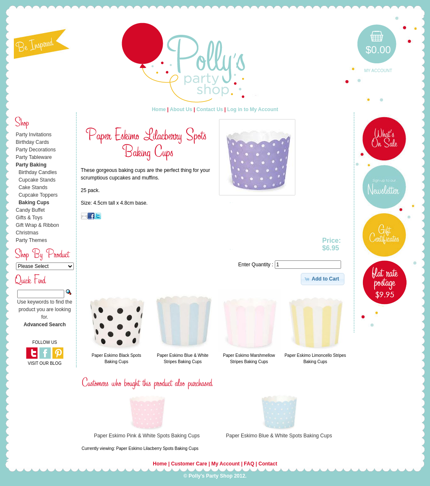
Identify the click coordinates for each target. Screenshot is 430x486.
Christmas (27, 233)
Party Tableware (34, 157)
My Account (378, 70)
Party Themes (31, 240)
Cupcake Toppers (37, 195)
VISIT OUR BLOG (44, 363)
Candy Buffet (30, 210)
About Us (181, 109)
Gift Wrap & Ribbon (37, 225)
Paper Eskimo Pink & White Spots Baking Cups (147, 436)
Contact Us (209, 109)
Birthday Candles (37, 172)
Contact (267, 464)
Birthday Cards (32, 142)
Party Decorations (36, 150)
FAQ (249, 464)
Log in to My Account (253, 109)
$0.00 (378, 49)
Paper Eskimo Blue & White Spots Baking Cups (279, 436)
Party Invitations (34, 135)
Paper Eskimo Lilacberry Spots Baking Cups (157, 448)
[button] (323, 279)
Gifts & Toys (29, 218)
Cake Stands (32, 187)
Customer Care (189, 464)
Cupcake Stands (36, 180)
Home (159, 109)
